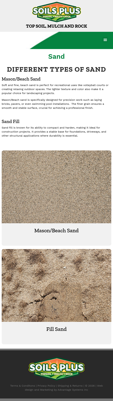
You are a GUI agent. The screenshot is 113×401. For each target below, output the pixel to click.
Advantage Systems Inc (73, 389)
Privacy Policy (46, 385)
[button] (105, 39)
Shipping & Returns (70, 385)
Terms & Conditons (22, 385)
